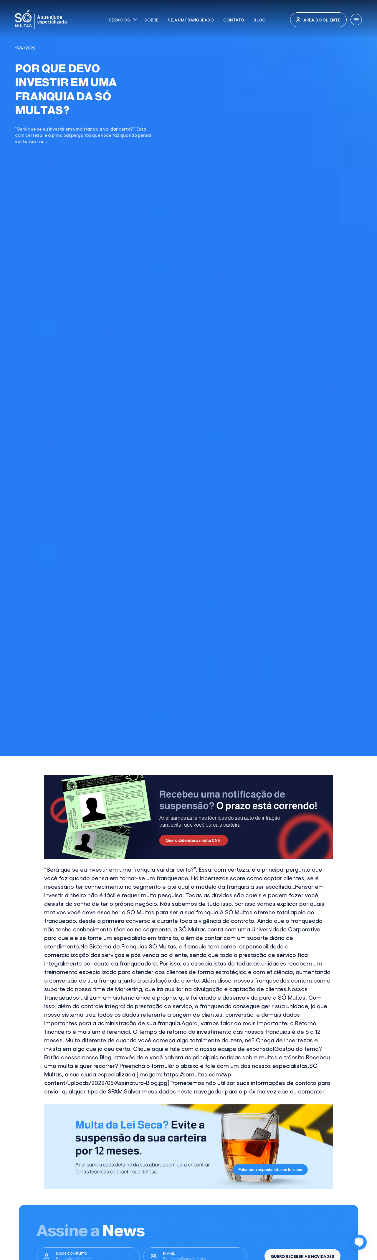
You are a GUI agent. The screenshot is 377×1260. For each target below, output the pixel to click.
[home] (63, 19)
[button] (123, 20)
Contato (233, 19)
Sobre (151, 19)
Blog (260, 19)
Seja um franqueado (191, 19)
